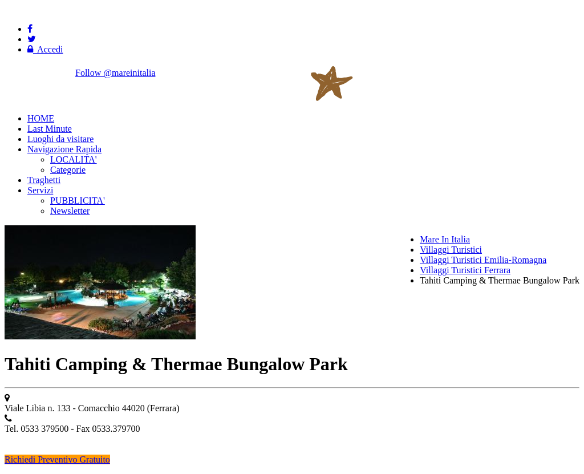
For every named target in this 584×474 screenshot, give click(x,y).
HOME (40, 118)
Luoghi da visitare (60, 139)
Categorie (68, 170)
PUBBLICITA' (77, 200)
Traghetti (43, 180)
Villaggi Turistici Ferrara (465, 270)
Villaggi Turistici (451, 249)
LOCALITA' (73, 159)
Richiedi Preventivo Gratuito (57, 459)
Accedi (45, 49)
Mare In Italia (445, 239)
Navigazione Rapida (64, 149)
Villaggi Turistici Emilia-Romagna (483, 260)
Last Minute (49, 128)
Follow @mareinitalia (115, 73)
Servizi (40, 190)
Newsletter (70, 211)
